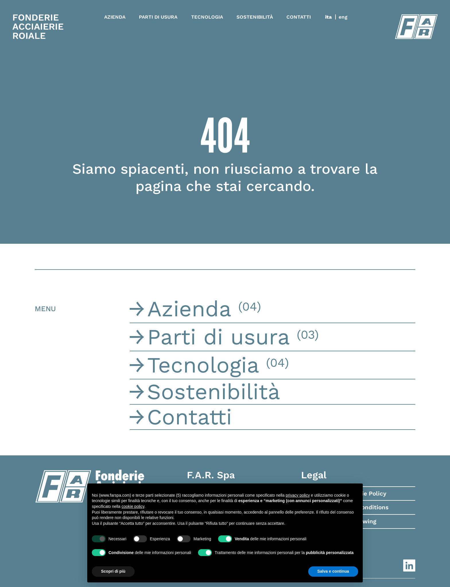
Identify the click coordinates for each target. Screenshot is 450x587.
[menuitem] (330, 16)
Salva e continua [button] (333, 571)
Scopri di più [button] (113, 571)
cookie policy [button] (133, 506)
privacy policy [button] (298, 495)
